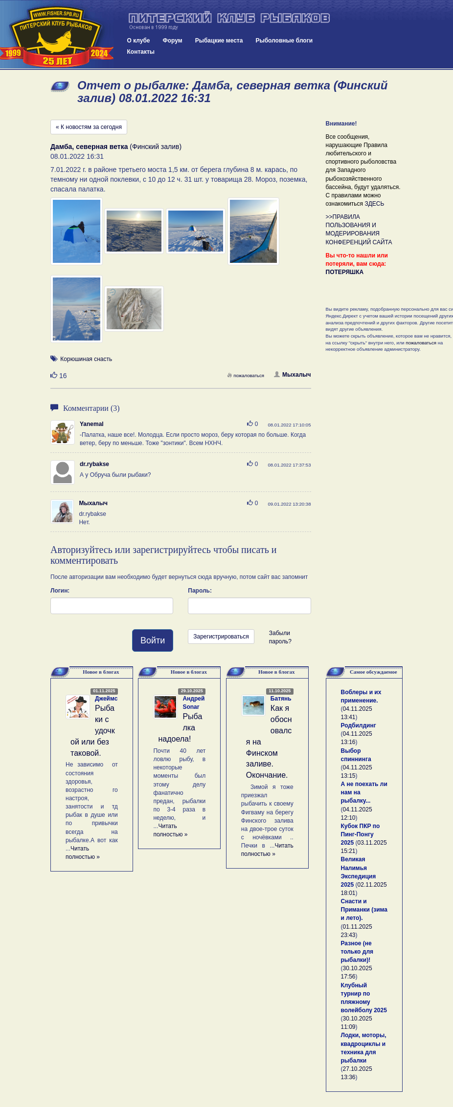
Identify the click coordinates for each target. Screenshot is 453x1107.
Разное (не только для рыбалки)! (357, 951)
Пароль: (200, 590)
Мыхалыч (292, 374)
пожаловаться (245, 375)
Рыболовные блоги (284, 40)
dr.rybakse (94, 464)
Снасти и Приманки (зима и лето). (364, 909)
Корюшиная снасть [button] (86, 359)
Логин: (59, 590)
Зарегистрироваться (221, 636)
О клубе (138, 40)
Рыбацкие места (219, 40)
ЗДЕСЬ (374, 203)
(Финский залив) (115, 146)
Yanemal (92, 424)
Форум (172, 40)
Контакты (141, 51)
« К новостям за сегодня (89, 127)
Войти (152, 640)
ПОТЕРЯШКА (345, 272)
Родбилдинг (358, 725)
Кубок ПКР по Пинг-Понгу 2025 (360, 834)
